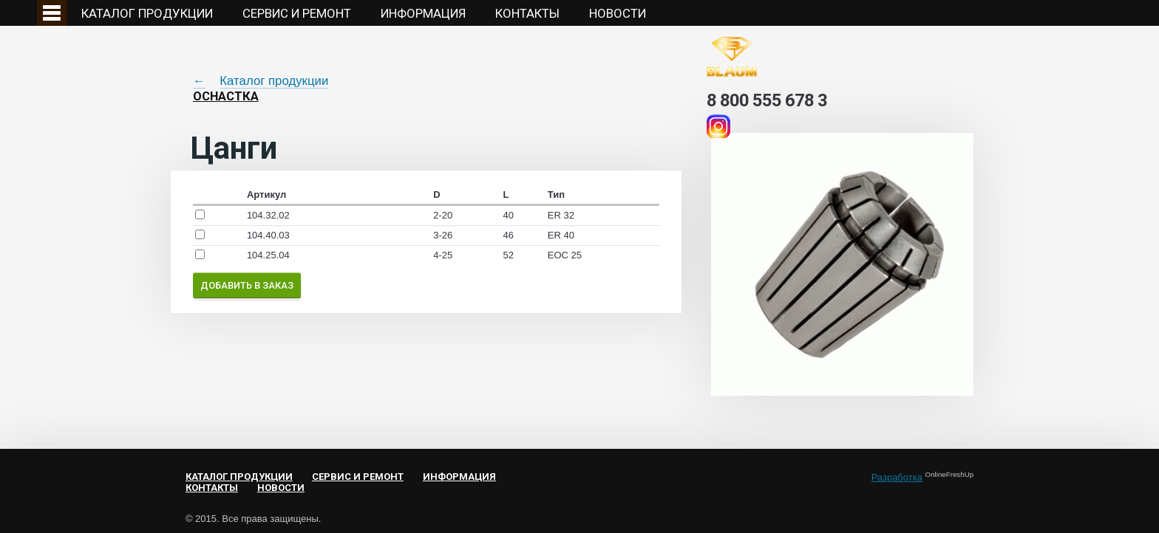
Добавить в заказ (246, 285)
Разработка (896, 477)
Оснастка (226, 96)
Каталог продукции (147, 13)
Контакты (527, 13)
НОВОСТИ (617, 13)
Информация (423, 13)
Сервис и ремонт (296, 13)
